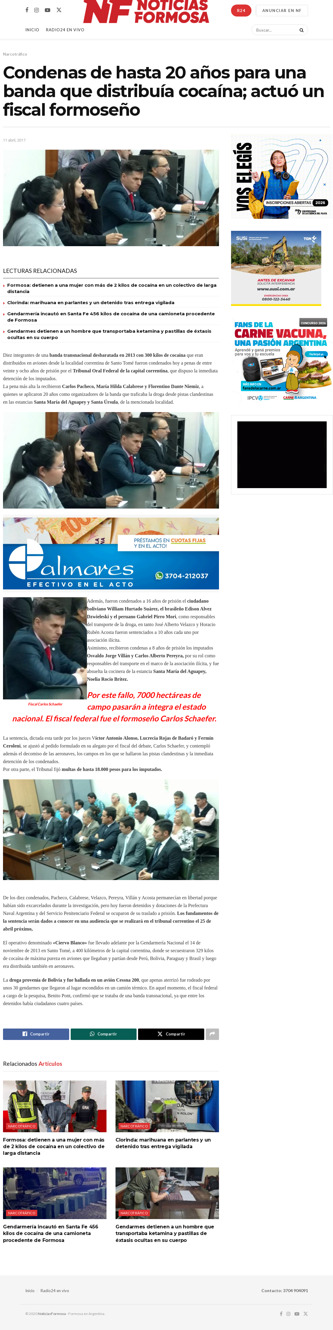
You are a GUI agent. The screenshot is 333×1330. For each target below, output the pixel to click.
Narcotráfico (15, 54)
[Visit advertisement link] (111, 553)
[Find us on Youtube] (47, 10)
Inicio (32, 29)
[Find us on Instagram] (36, 10)
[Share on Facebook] (36, 1034)
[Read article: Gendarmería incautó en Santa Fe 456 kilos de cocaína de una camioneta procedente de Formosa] (54, 1193)
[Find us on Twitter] (59, 10)
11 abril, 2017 (14, 140)
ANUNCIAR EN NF (282, 10)
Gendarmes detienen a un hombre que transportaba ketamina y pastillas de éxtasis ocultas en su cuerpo (165, 1233)
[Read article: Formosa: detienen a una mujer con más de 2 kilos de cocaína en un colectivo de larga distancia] (54, 1106)
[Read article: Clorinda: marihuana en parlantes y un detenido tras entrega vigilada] (167, 1106)
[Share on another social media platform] (212, 1034)
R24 (241, 10)
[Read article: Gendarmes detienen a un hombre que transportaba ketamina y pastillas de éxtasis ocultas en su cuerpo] (167, 1193)
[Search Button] (300, 29)
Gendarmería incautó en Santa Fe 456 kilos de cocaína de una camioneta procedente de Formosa (50, 1233)
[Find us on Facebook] (26, 10)
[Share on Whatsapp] (104, 1034)
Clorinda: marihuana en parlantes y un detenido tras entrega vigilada (90, 302)
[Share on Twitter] (171, 1034)
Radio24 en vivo (55, 1290)
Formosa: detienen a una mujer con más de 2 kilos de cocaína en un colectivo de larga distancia (53, 1146)
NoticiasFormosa (52, 1314)
